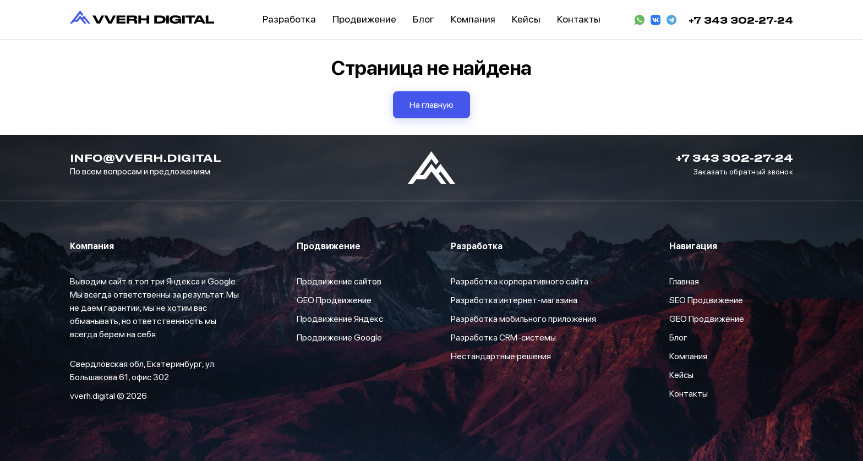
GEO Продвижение (334, 300)
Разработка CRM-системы (503, 337)
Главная (684, 281)
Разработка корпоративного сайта (519, 281)
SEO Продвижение (706, 300)
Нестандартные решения (501, 356)
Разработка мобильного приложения (523, 319)
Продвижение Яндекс (340, 319)
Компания (688, 356)
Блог (678, 337)
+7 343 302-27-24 (741, 19)
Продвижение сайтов (339, 281)
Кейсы (681, 375)
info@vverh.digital (145, 157)
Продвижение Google (339, 337)
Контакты (688, 393)
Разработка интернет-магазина (514, 300)
